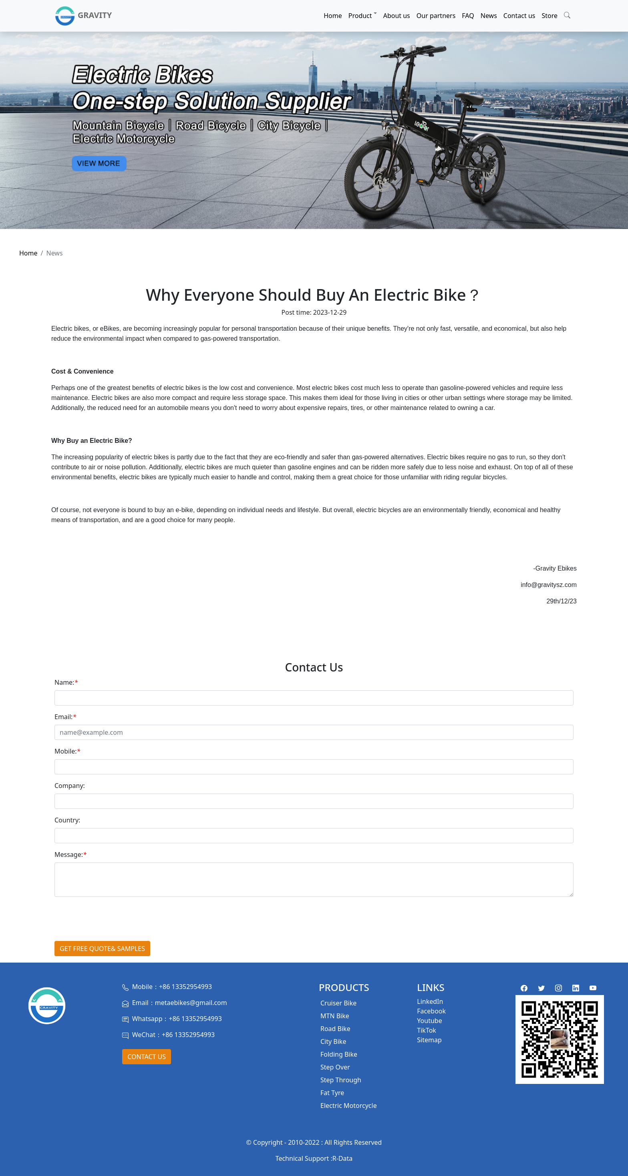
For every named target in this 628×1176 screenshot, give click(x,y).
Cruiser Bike (338, 1003)
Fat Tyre (332, 1092)
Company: (69, 785)
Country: (67, 820)
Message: (70, 854)
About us (396, 15)
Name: (66, 682)
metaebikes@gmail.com (191, 1002)
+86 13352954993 (185, 986)
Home (333, 15)
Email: (65, 716)
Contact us (519, 15)
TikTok (426, 1030)
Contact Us (146, 1056)
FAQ (468, 15)
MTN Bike (334, 1015)
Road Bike (335, 1028)
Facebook (431, 1011)
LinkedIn (430, 1001)
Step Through (340, 1079)
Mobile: (67, 751)
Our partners (436, 15)
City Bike (333, 1041)
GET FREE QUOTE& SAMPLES (102, 948)
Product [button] (360, 15)
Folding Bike (338, 1054)
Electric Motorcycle (348, 1105)
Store (549, 15)
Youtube (429, 1020)
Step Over (335, 1067)
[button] (567, 14)
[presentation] (115, 919)
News (489, 15)
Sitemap (429, 1039)
